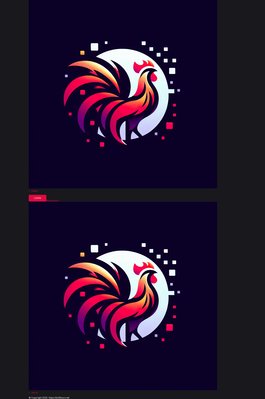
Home (34, 191)
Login (37, 198)
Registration (52, 201)
